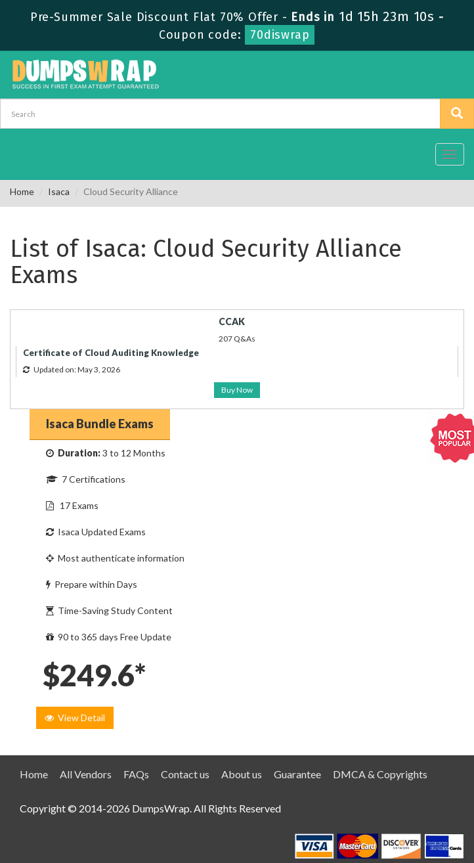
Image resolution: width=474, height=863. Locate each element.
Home (22, 191)
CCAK (232, 321)
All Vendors (86, 774)
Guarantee (297, 774)
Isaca (59, 191)
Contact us (185, 774)
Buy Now (237, 390)
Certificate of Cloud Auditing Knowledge (111, 352)
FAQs (136, 774)
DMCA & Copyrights (380, 774)
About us (241, 774)
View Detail (75, 717)
